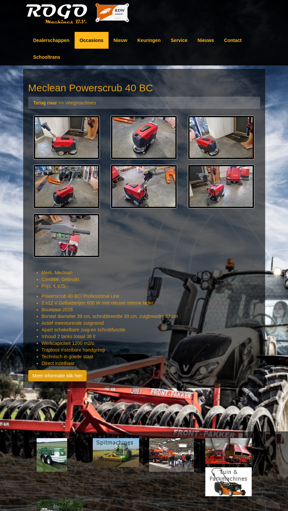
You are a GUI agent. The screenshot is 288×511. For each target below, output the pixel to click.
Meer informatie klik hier (58, 375)
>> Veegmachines (64, 102)
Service (179, 40)
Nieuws (206, 40)
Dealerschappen (51, 40)
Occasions (92, 40)
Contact (233, 40)
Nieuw (120, 40)
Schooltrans (46, 57)
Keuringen (149, 40)
